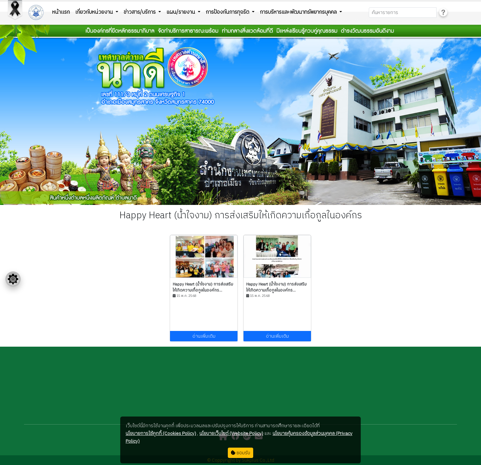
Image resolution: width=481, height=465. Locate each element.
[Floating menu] (13, 279)
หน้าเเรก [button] (61, 12)
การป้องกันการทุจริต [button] (228, 12)
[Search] (403, 12)
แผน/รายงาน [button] (181, 12)
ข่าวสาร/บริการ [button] (140, 12)
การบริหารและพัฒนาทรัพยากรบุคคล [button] (299, 12)
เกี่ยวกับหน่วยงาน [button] (94, 12)
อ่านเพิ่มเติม (203, 336)
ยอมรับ (240, 453)
